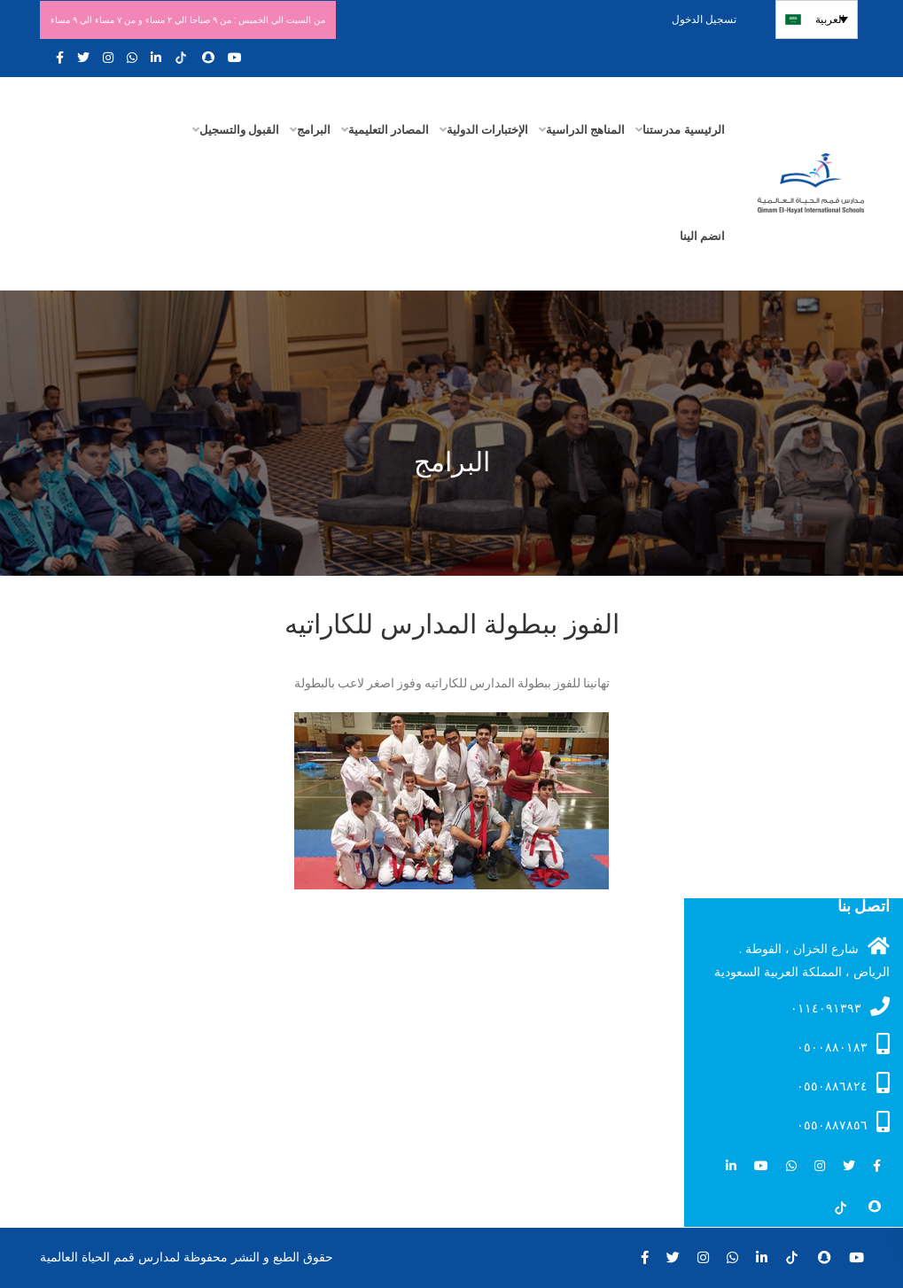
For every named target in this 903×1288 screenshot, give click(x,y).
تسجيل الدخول (709, 19)
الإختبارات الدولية (487, 129)
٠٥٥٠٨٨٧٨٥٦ (843, 1122)
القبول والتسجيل (239, 129)
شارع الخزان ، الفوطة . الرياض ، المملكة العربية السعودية (802, 958)
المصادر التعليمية (388, 129)
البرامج (314, 129)
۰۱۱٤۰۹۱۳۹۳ (840, 1007)
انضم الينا (702, 236)
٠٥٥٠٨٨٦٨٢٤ (843, 1083)
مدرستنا (661, 129)
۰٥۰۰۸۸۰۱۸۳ (843, 1044)
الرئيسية (704, 129)
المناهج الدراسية (585, 129)
